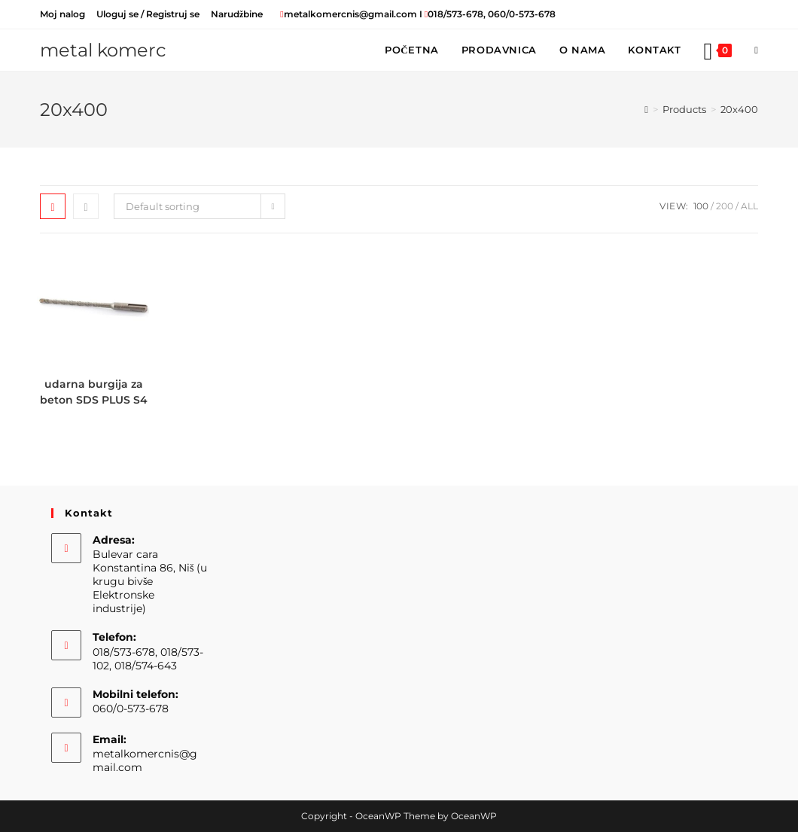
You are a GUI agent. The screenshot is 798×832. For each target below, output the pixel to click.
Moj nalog (62, 14)
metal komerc (103, 50)
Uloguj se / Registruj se (148, 14)
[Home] (646, 109)
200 (724, 206)
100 (700, 206)
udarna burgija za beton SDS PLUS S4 (94, 392)
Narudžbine (237, 14)
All (749, 206)
